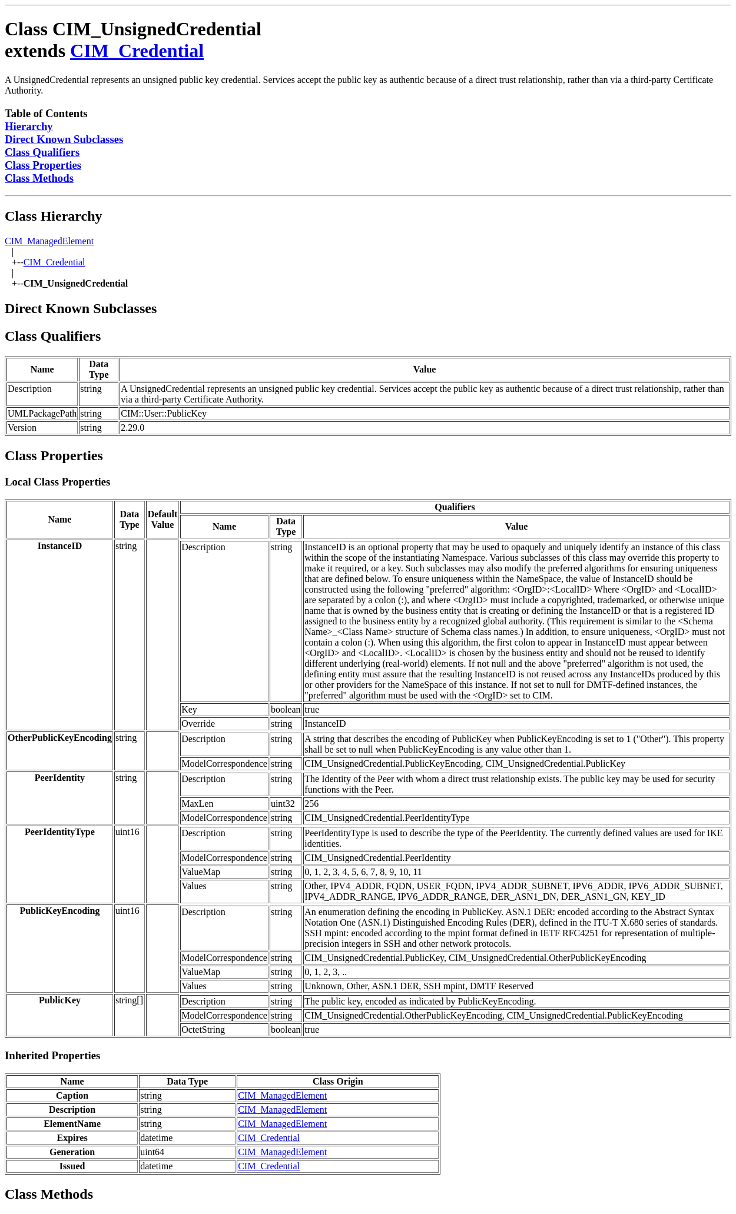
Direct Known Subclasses (64, 139)
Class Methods (39, 178)
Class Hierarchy (53, 216)
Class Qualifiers (42, 152)
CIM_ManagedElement (49, 241)
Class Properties (43, 165)
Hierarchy (29, 126)
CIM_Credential (137, 50)
